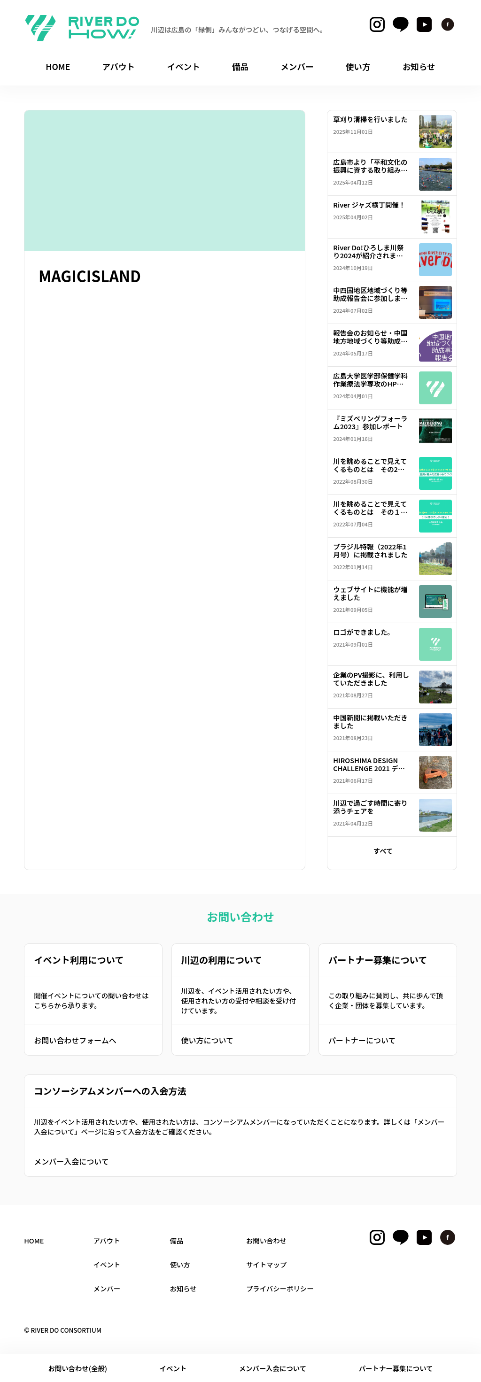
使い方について (207, 1040)
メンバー (107, 1288)
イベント (173, 1368)
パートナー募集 (396, 1368)
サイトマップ (266, 1264)
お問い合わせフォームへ (75, 1040)
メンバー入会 (273, 1368)
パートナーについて (362, 1040)
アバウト (106, 1240)
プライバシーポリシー (280, 1288)
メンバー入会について (71, 1161)
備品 (176, 1240)
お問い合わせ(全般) (77, 1368)
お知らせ (183, 1288)
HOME (34, 1240)
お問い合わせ (266, 1240)
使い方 (180, 1264)
